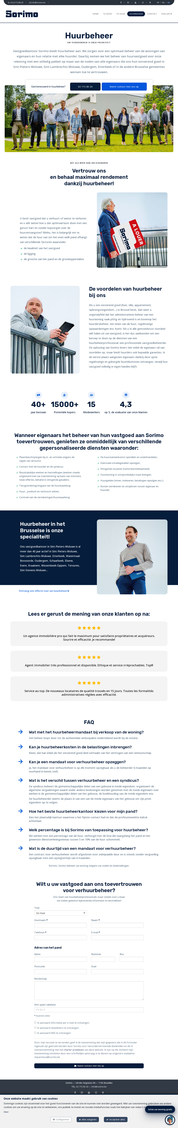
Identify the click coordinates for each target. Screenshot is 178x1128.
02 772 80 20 (82, 1086)
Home (96, 13)
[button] (170, 1120)
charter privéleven (74, 1049)
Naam (95, 920)
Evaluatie (166, 13)
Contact (152, 13)
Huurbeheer (136, 13)
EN (163, 2)
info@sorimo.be (99, 1086)
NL (168, 2)
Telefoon (40, 932)
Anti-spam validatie (45, 1004)
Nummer (96, 954)
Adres (37, 954)
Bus (122, 954)
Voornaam (41, 920)
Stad (93, 966)
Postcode (39, 966)
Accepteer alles (117, 1119)
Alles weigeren (89, 1119)
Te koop (107, 13)
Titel (36, 907)
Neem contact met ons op (124, 86)
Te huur (120, 13)
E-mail (95, 932)
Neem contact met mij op (89, 1065)
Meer (6, 1111)
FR (158, 2)
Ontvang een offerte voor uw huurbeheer (44, 590)
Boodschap (40, 978)
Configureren (62, 1119)
